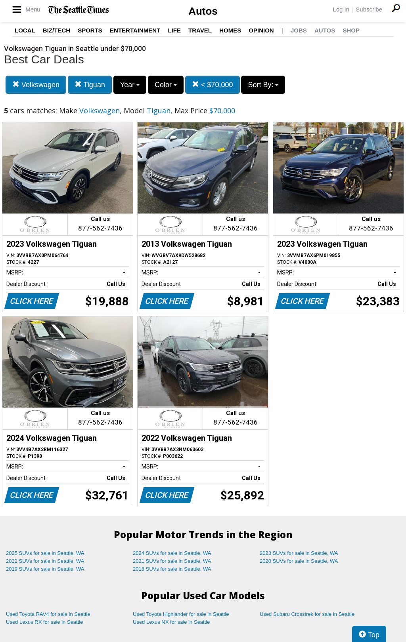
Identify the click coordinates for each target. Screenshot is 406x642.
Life (174, 30)
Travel (200, 30)
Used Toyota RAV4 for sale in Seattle (48, 614)
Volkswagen (35, 84)
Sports (90, 30)
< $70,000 (212, 84)
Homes (230, 30)
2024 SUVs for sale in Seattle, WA (172, 553)
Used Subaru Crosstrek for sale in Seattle (307, 614)
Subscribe (369, 9)
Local (25, 30)
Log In (341, 9)
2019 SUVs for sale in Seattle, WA (45, 569)
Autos (203, 11)
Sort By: (263, 85)
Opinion (261, 30)
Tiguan (90, 84)
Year (130, 85)
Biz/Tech (56, 30)
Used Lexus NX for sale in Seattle (171, 622)
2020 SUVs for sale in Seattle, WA (299, 561)
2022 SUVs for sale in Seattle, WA (45, 561)
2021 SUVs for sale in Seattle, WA (172, 561)
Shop (351, 30)
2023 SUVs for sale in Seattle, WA (299, 553)
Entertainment (135, 30)
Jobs (299, 30)
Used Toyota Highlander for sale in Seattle (181, 614)
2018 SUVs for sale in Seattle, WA (172, 569)
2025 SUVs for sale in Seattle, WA (45, 553)
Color (166, 85)
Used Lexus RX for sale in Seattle (44, 622)
